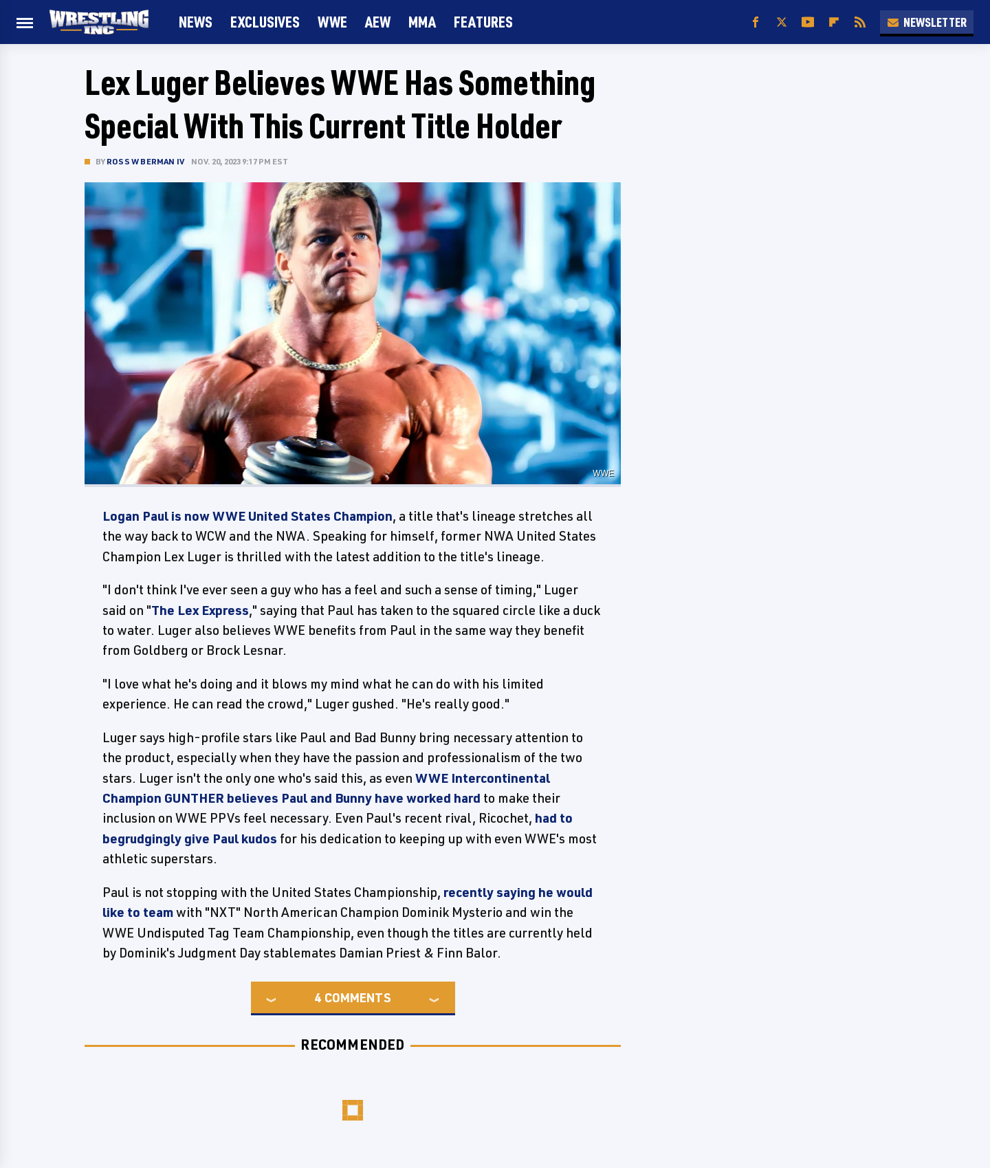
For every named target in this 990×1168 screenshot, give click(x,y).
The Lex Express (200, 610)
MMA (422, 21)
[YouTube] (808, 22)
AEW (377, 21)
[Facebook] (755, 22)
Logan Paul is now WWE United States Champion (247, 516)
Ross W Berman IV (145, 161)
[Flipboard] (834, 22)
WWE (332, 21)
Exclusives (265, 21)
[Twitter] (782, 22)
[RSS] (860, 22)
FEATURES (483, 21)
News (195, 21)
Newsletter (927, 22)
